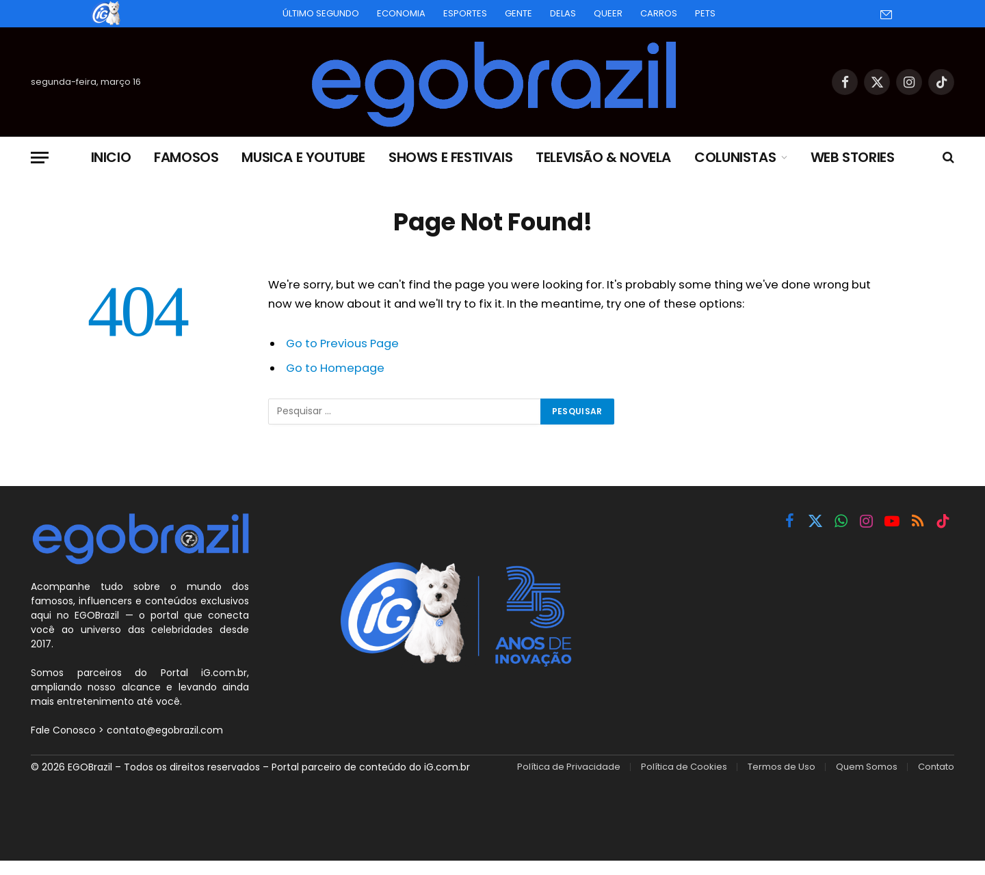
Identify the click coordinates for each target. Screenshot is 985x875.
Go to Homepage (335, 368)
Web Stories (853, 157)
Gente (518, 13)
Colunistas (735, 157)
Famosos (186, 157)
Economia (401, 13)
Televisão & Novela (603, 157)
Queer (608, 13)
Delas (563, 13)
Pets (705, 13)
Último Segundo (321, 13)
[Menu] (40, 157)
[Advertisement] (777, 642)
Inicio (111, 157)
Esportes (465, 13)
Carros (658, 13)
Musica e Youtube (303, 157)
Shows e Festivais (450, 157)
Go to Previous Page (342, 343)
